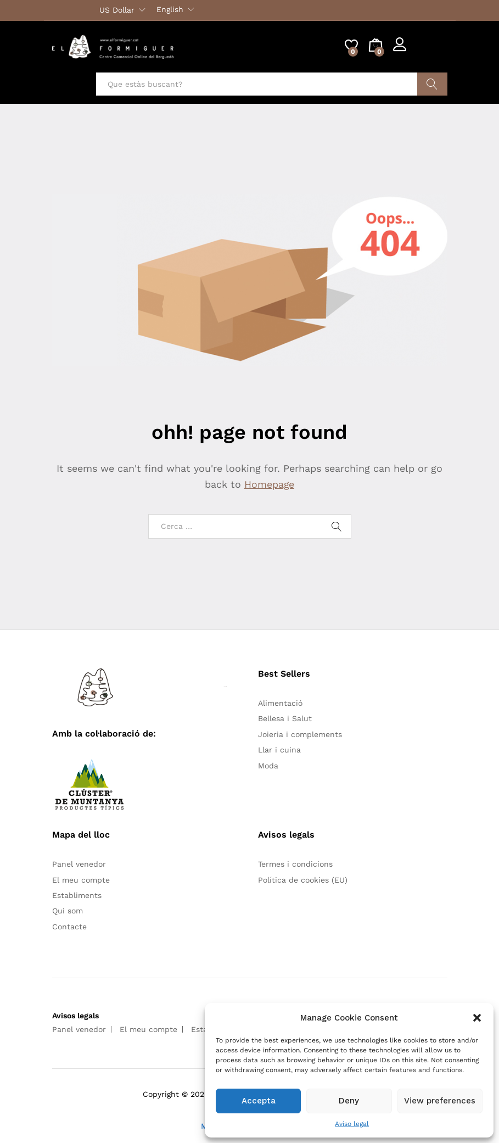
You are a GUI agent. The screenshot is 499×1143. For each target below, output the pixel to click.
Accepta (259, 1101)
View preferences (439, 1101)
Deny (349, 1101)
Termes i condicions (295, 864)
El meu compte (81, 880)
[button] (477, 1017)
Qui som (67, 910)
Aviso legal (352, 1124)
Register (431, 51)
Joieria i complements (300, 734)
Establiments (77, 895)
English (169, 9)
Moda (268, 765)
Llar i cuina (279, 749)
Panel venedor (79, 864)
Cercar (432, 84)
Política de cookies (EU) (302, 880)
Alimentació (280, 703)
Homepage (269, 484)
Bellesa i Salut (285, 718)
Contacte (69, 926)
